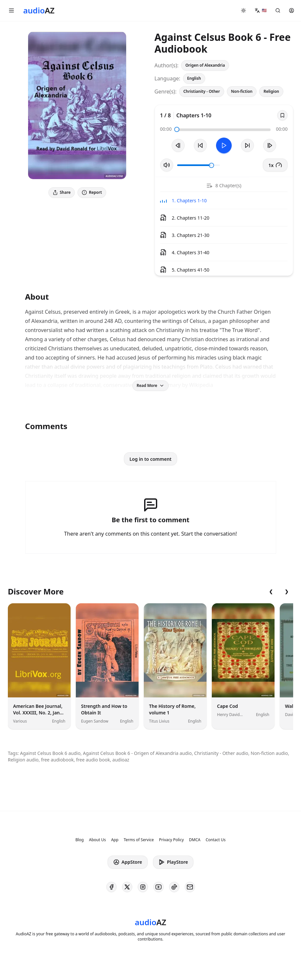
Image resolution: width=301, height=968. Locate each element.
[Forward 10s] (247, 145)
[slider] (176, 129)
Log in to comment (150, 459)
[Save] (282, 115)
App (114, 840)
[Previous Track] (178, 145)
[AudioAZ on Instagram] (143, 887)
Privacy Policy (171, 840)
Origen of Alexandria (205, 65)
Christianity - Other (201, 91)
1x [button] (275, 165)
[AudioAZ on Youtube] (158, 887)
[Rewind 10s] (200, 145)
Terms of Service (139, 840)
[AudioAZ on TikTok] (174, 887)
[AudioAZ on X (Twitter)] (127, 887)
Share (62, 192)
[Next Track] (269, 145)
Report (92, 192)
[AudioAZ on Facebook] (111, 887)
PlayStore (173, 862)
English (194, 78)
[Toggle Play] (224, 145)
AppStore (127, 862)
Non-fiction (242, 91)
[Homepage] (39, 10)
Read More (150, 385)
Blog (79, 840)
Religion (271, 91)
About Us (97, 840)
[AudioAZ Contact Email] (190, 887)
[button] (11, 10)
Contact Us (216, 840)
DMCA (194, 840)
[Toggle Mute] (166, 165)
